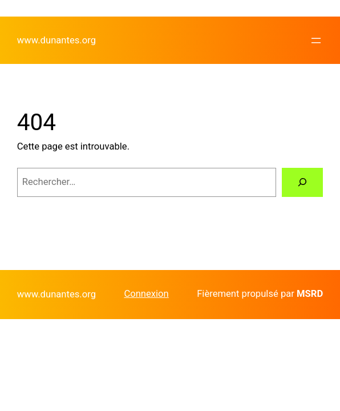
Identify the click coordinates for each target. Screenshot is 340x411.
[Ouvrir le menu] (316, 40)
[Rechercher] (302, 182)
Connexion (146, 293)
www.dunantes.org (56, 40)
